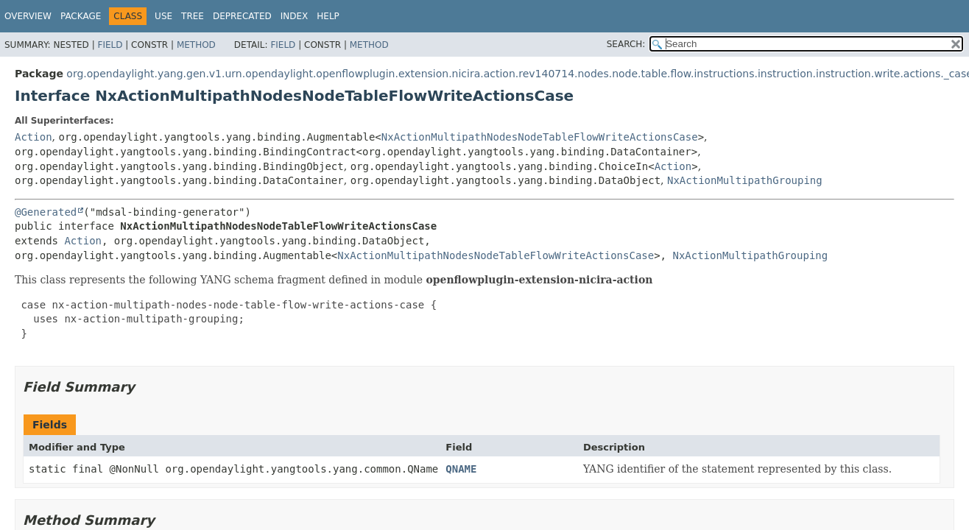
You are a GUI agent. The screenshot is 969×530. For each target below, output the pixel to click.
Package (80, 16)
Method (196, 45)
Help (328, 16)
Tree (192, 16)
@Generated (46, 212)
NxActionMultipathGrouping (744, 180)
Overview (28, 16)
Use (163, 16)
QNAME (460, 469)
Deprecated (242, 16)
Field (109, 45)
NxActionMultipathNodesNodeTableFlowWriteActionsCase (539, 137)
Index (295, 16)
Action (33, 137)
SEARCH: (626, 44)
